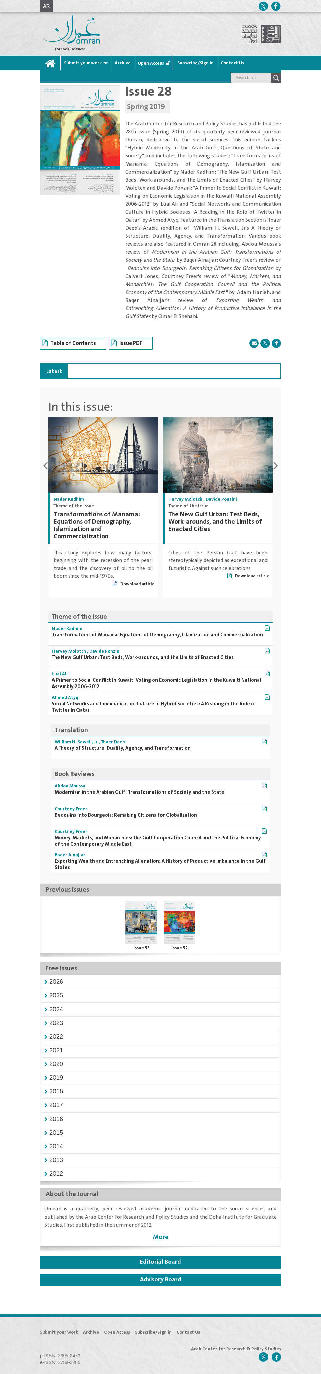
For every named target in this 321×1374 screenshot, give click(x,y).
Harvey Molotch (185, 499)
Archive (123, 63)
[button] (56, 981)
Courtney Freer (71, 809)
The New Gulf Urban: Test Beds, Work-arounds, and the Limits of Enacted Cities (215, 522)
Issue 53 (141, 948)
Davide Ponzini (221, 499)
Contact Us (232, 63)
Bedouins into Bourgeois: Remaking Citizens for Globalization (126, 815)
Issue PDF (126, 343)
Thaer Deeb (113, 742)
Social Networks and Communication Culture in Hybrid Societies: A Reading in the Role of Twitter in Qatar (154, 707)
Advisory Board (160, 1280)
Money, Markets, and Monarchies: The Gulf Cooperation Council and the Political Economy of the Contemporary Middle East (158, 841)
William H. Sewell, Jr (76, 742)
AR (46, 6)
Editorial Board (160, 1262)
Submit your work (83, 63)
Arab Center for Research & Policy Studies (236, 1349)
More (160, 1237)
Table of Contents (69, 343)
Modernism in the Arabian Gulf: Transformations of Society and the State (139, 792)
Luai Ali (60, 674)
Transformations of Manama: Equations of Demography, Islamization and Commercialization (97, 525)
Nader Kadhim (69, 499)
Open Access (151, 63)
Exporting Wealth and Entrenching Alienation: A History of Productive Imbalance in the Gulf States (160, 864)
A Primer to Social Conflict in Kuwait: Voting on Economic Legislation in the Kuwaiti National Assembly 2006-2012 (156, 683)
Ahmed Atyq (65, 697)
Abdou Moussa (70, 786)
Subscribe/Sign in (195, 63)
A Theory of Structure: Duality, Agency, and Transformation (123, 748)
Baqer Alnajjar (70, 855)
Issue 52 (179, 948)
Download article (133, 584)
